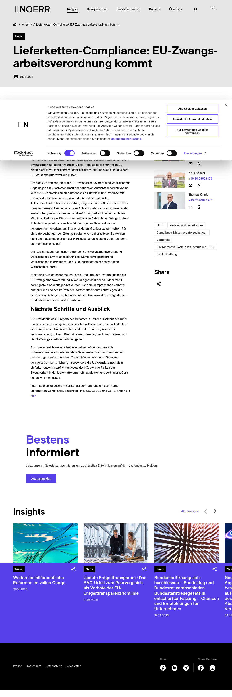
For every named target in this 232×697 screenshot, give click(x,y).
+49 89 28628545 (200, 207)
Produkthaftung (167, 261)
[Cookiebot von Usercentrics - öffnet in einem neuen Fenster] (23, 54)
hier (33, 403)
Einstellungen (193, 53)
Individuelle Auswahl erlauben (192, 19)
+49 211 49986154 (200, 138)
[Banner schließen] (226, 5)
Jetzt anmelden (40, 486)
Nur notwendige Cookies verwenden (192, 32)
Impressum (33, 673)
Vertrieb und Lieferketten (186, 232)
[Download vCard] (199, 144)
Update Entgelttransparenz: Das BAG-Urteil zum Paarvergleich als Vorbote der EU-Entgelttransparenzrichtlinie (115, 592)
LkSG (160, 232)
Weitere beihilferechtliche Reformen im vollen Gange (39, 587)
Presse (17, 673)
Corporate (163, 247)
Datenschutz (53, 673)
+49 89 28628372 (200, 186)
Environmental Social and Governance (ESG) (185, 254)
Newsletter (73, 673)
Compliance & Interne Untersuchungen (182, 240)
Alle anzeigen (190, 518)
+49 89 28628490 (200, 164)
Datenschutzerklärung (126, 39)
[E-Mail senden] (190, 144)
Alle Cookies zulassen (192, 9)
